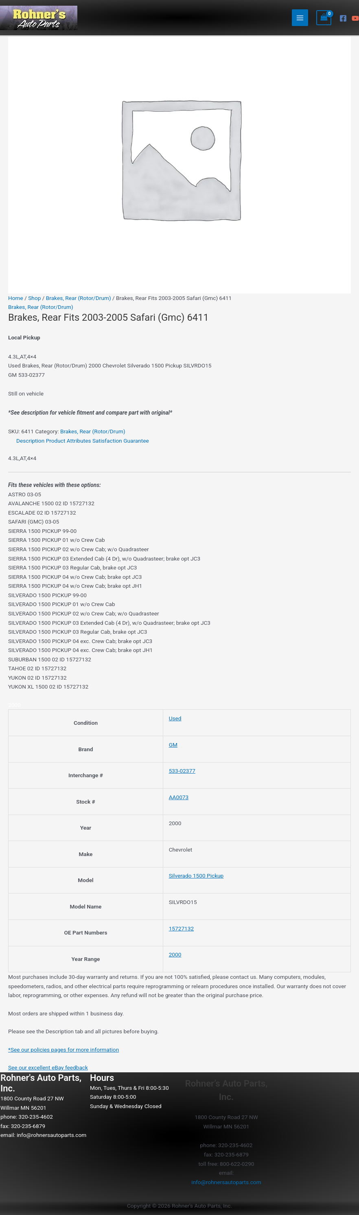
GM (173, 744)
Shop (34, 298)
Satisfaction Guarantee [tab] (120, 440)
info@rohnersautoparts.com (51, 1135)
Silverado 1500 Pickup (196, 875)
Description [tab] (30, 440)
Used (175, 718)
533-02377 (182, 770)
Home (15, 298)
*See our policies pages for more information (63, 1049)
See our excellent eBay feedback (48, 1067)
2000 (175, 954)
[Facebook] (343, 18)
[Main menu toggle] (300, 17)
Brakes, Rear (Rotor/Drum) (78, 298)
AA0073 (179, 797)
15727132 (181, 928)
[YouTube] (355, 18)
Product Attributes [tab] (68, 440)
